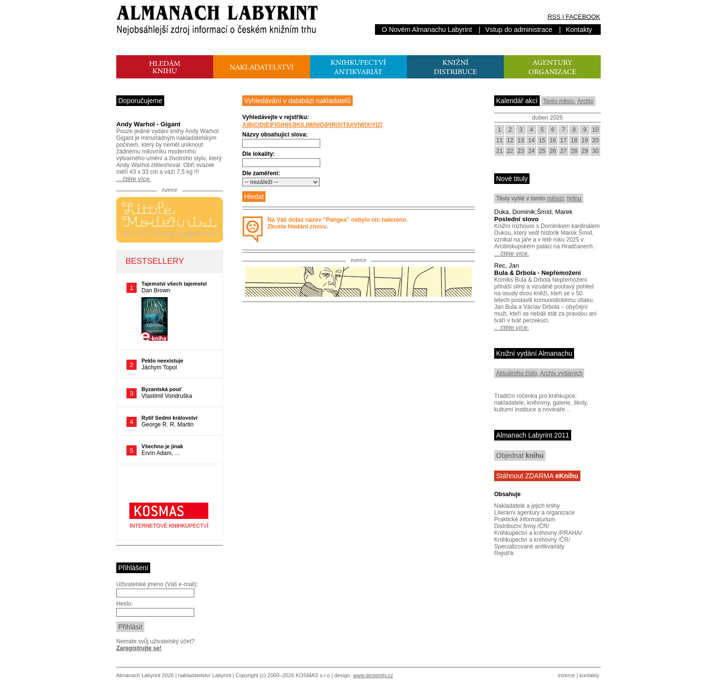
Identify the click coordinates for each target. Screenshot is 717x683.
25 (542, 151)
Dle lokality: (258, 154)
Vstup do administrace (519, 29)
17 (563, 140)
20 (595, 140)
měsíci (555, 198)
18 (574, 140)
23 (520, 151)
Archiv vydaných (561, 373)
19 (584, 140)
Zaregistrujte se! (138, 648)
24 (531, 151)
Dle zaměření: (261, 173)
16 (552, 140)
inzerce (566, 675)
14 (531, 140)
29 (584, 151)
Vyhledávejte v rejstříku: (275, 117)
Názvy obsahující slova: (275, 134)
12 (510, 140)
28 (574, 151)
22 (510, 151)
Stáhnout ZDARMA (537, 476)
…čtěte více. (133, 178)
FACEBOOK (582, 16)
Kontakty (579, 29)
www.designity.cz (373, 675)
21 (499, 151)
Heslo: (124, 603)
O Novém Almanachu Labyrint (427, 29)
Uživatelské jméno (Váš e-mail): (157, 584)
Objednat (520, 455)
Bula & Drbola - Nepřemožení (537, 272)
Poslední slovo (516, 219)
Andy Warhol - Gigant (148, 124)
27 (563, 151)
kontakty (589, 675)
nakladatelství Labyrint (204, 675)
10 (595, 129)
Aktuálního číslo (516, 373)
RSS (554, 16)
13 (520, 140)
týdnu (574, 198)
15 (542, 140)
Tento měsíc (559, 101)
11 (499, 140)
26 (552, 151)
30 (595, 151)
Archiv (585, 101)
